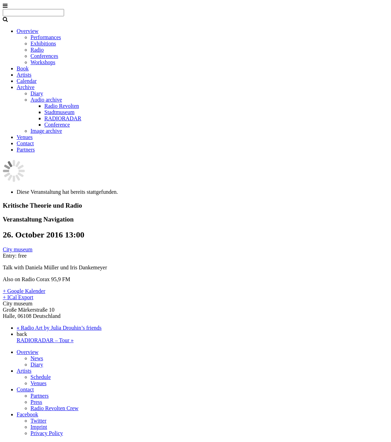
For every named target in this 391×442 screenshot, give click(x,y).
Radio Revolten (61, 106)
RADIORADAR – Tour (45, 340)
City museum (18, 249)
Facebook (27, 414)
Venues (25, 137)
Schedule (40, 377)
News (36, 358)
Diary (36, 93)
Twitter (38, 421)
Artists (24, 75)
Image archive (46, 131)
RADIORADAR (62, 118)
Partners (26, 150)
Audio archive (46, 100)
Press (36, 402)
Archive (26, 87)
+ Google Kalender (24, 291)
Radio (37, 50)
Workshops (42, 62)
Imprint (38, 427)
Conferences (44, 56)
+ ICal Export (18, 297)
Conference (57, 125)
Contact (25, 143)
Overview (27, 31)
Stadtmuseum (59, 112)
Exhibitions (43, 43)
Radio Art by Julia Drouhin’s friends (59, 328)
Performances (45, 37)
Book (23, 68)
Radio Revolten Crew (54, 408)
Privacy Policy (46, 433)
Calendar (27, 81)
